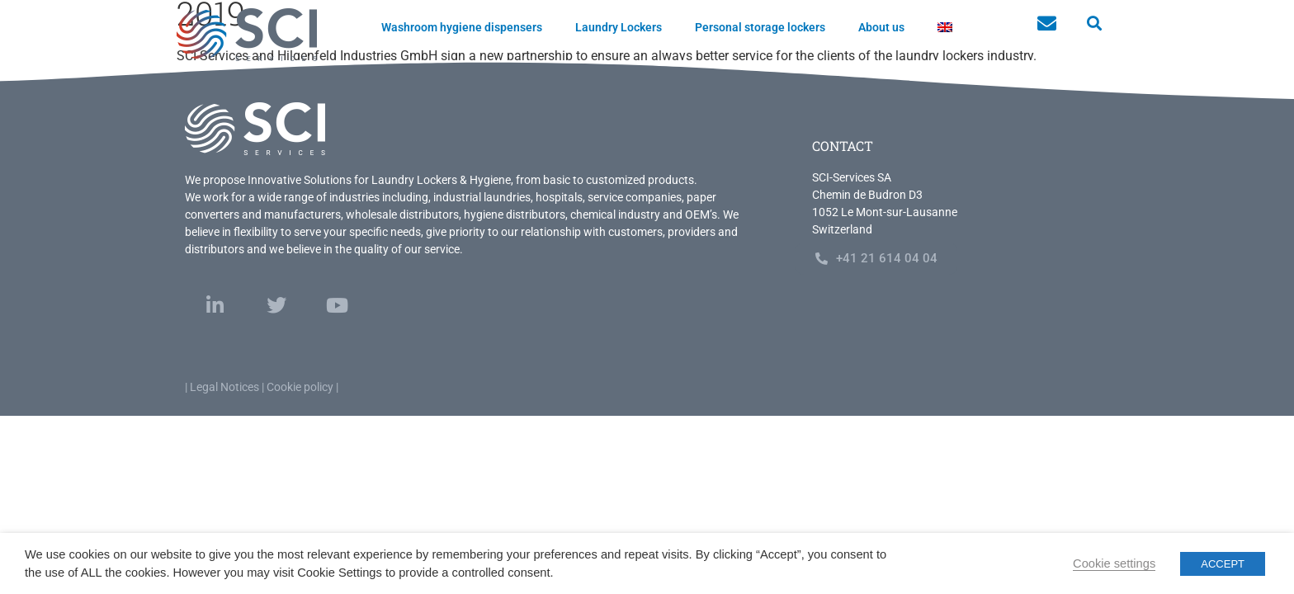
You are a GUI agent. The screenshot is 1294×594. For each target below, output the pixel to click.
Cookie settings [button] (1114, 563)
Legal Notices (224, 387)
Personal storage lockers (760, 27)
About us (881, 27)
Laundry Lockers (618, 27)
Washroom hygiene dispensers (461, 27)
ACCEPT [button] (1222, 564)
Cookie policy (300, 387)
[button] (1093, 23)
